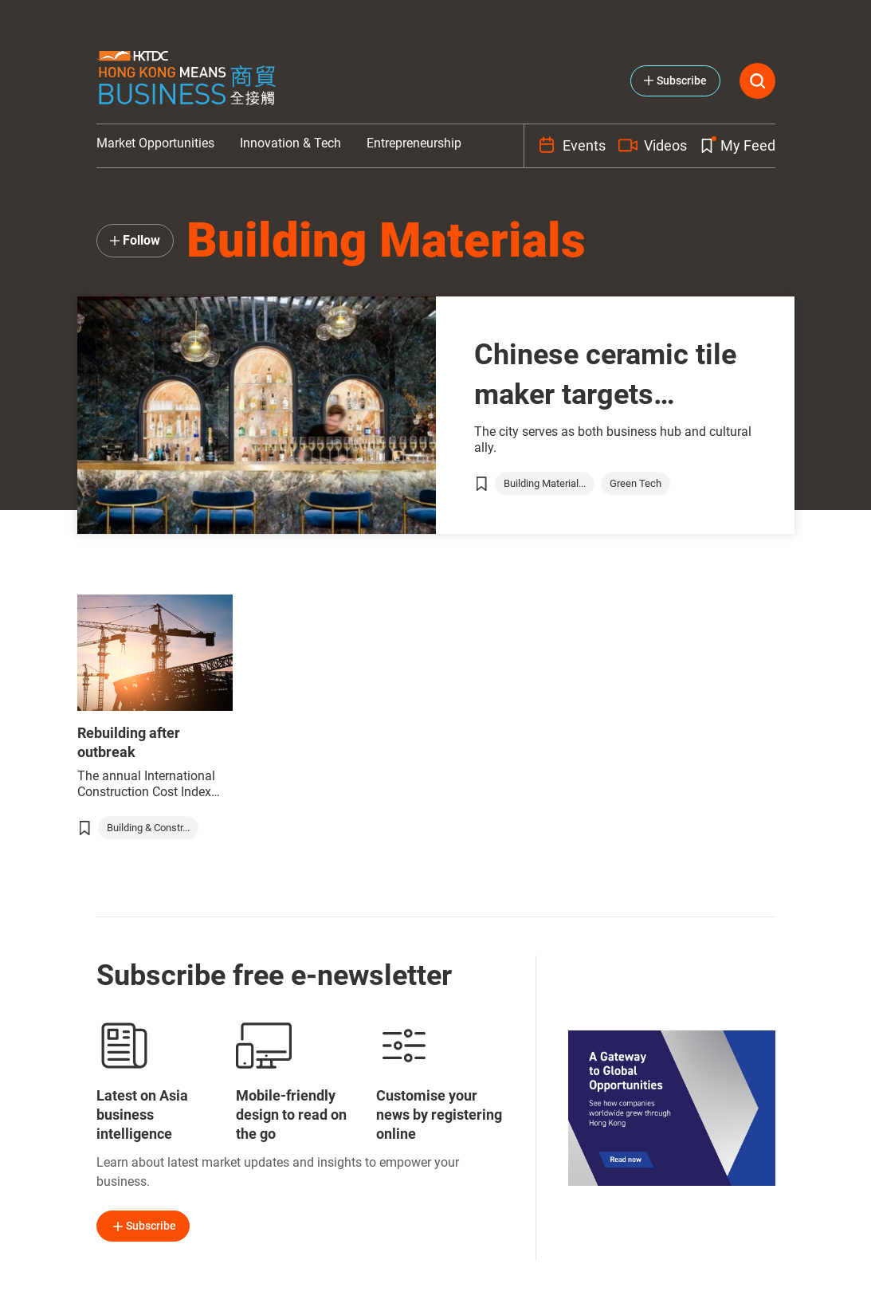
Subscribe (143, 1226)
